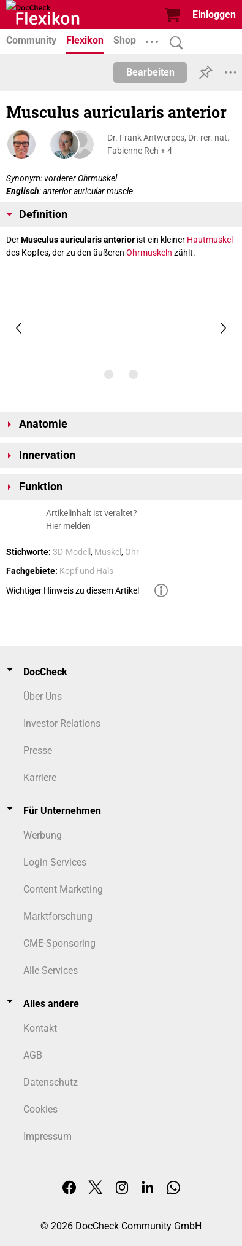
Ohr (132, 552)
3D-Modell (72, 552)
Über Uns (42, 696)
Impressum (47, 1136)
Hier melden (68, 526)
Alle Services (50, 970)
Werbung (42, 835)
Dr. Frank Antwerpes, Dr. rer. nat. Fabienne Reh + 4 (168, 144)
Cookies (40, 1109)
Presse (37, 750)
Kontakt (40, 1028)
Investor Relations (61, 723)
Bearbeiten (150, 72)
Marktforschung (58, 916)
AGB (32, 1055)
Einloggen (214, 14)
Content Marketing (63, 889)
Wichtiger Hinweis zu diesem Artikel (72, 590)
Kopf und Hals (86, 571)
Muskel (107, 552)
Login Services (54, 862)
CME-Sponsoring (59, 943)
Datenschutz (50, 1082)
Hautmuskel (210, 240)
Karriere (39, 777)
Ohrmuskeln (149, 252)
